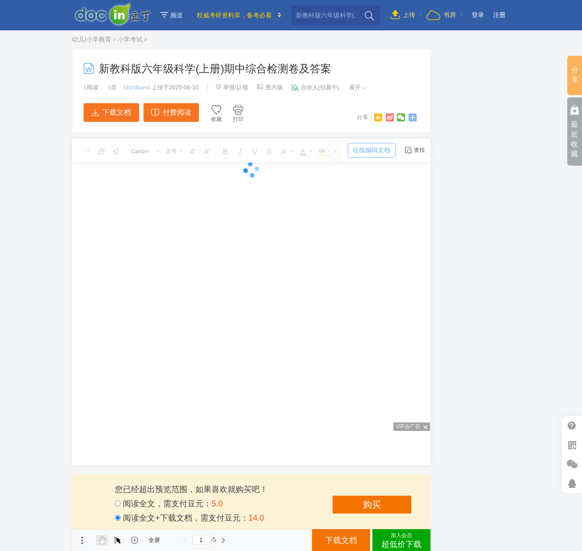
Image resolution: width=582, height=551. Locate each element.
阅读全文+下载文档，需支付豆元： (189, 517)
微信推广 (572, 464)
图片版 (270, 87)
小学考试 (130, 39)
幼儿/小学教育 (91, 39)
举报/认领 (232, 87)
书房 (441, 14)
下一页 (223, 540)
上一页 (185, 540)
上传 (403, 14)
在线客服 (572, 483)
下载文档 (111, 112)
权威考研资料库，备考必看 (234, 15)
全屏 (154, 540)
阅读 (91, 87)
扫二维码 (572, 445)
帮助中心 (572, 425)
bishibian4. (138, 87)
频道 (171, 15)
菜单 (82, 540)
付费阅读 (171, 112)
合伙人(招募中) (315, 87)
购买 (372, 504)
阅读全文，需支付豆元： (169, 503)
